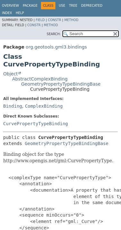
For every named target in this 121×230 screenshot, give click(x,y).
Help (20, 13)
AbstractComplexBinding (40, 78)
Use (62, 5)
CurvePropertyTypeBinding (35, 123)
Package (30, 5)
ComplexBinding (44, 106)
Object (10, 73)
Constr (54, 20)
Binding (12, 106)
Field (40, 20)
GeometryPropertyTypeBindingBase (61, 84)
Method (71, 20)
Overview (10, 5)
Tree (73, 5)
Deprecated (91, 5)
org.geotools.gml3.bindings (56, 47)
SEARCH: (54, 34)
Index (7, 13)
